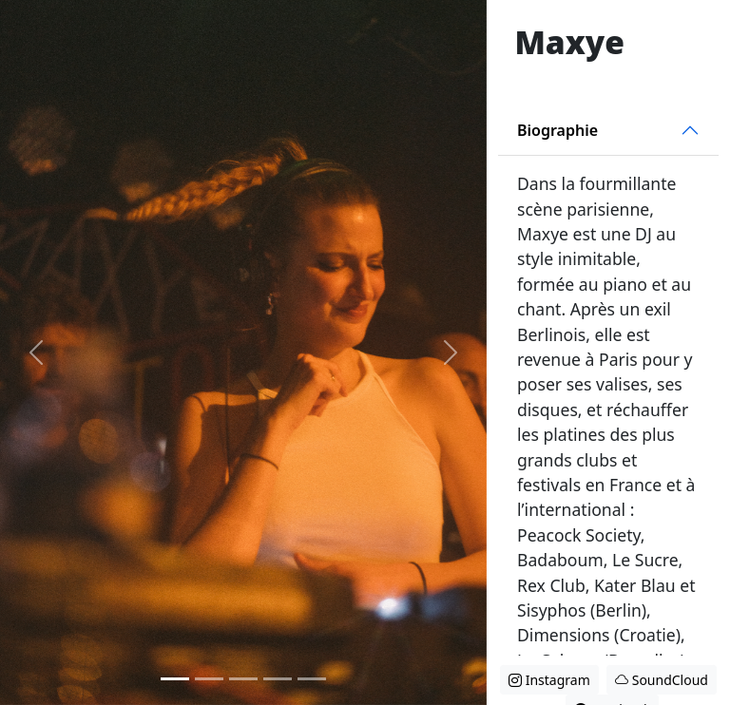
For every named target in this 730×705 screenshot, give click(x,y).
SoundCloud (661, 680)
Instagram (549, 680)
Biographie (557, 130)
